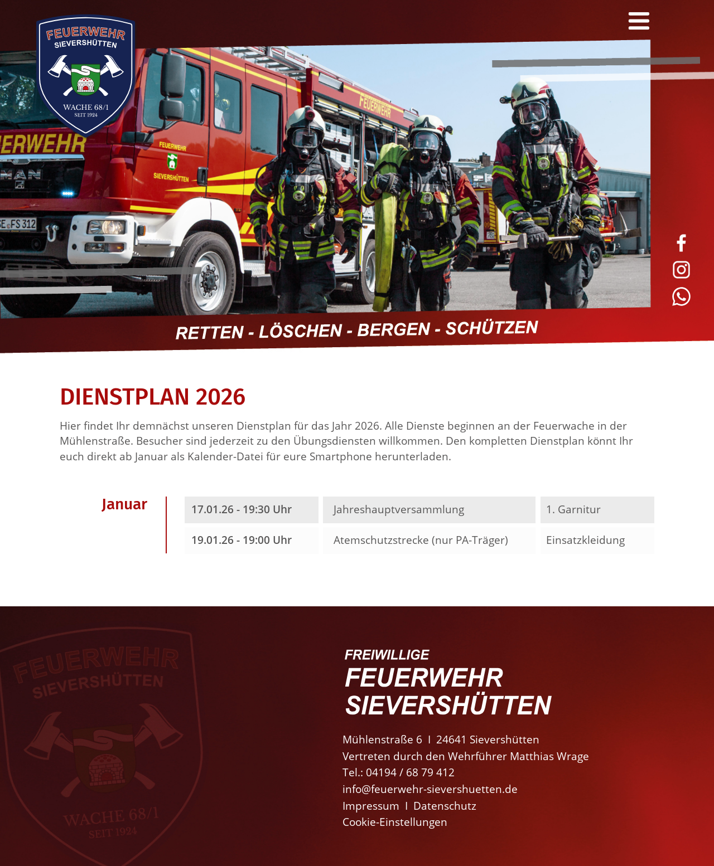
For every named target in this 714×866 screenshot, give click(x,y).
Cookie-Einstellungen (394, 822)
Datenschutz (444, 806)
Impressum (370, 806)
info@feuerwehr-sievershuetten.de (430, 789)
